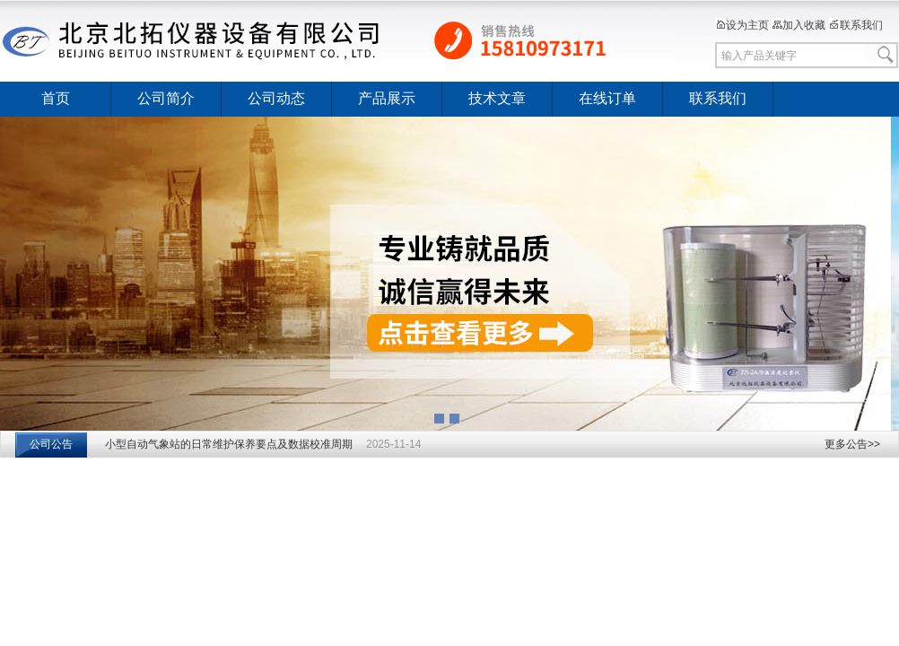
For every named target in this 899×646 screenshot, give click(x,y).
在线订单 (607, 98)
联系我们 (856, 25)
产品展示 (386, 98)
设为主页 (742, 25)
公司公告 (51, 444)
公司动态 (276, 98)
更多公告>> (852, 444)
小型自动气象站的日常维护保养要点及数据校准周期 (229, 444)
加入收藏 (798, 25)
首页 (55, 98)
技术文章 (497, 98)
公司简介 (166, 98)
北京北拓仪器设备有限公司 (337, 40)
